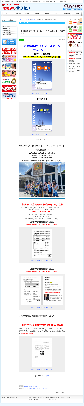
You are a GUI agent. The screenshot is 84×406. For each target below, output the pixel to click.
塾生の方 (57, 13)
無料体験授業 (66, 13)
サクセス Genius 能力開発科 (31, 386)
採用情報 (36, 399)
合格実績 (37, 13)
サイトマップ (52, 399)
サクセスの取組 (17, 13)
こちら (46, 375)
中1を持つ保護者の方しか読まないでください (36, 388)
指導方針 (27, 13)
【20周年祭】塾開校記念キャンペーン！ (75, 59)
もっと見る (79, 73)
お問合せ (31, 399)
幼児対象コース (6, 28)
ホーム (20, 19)
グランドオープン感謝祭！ (75, 70)
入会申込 (76, 13)
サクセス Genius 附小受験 (75, 63)
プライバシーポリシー (43, 399)
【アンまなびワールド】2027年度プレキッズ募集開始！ (75, 54)
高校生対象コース (7, 34)
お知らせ (33, 19)
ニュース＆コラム (26, 19)
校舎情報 (47, 13)
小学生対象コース (7, 30)
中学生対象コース (7, 32)
